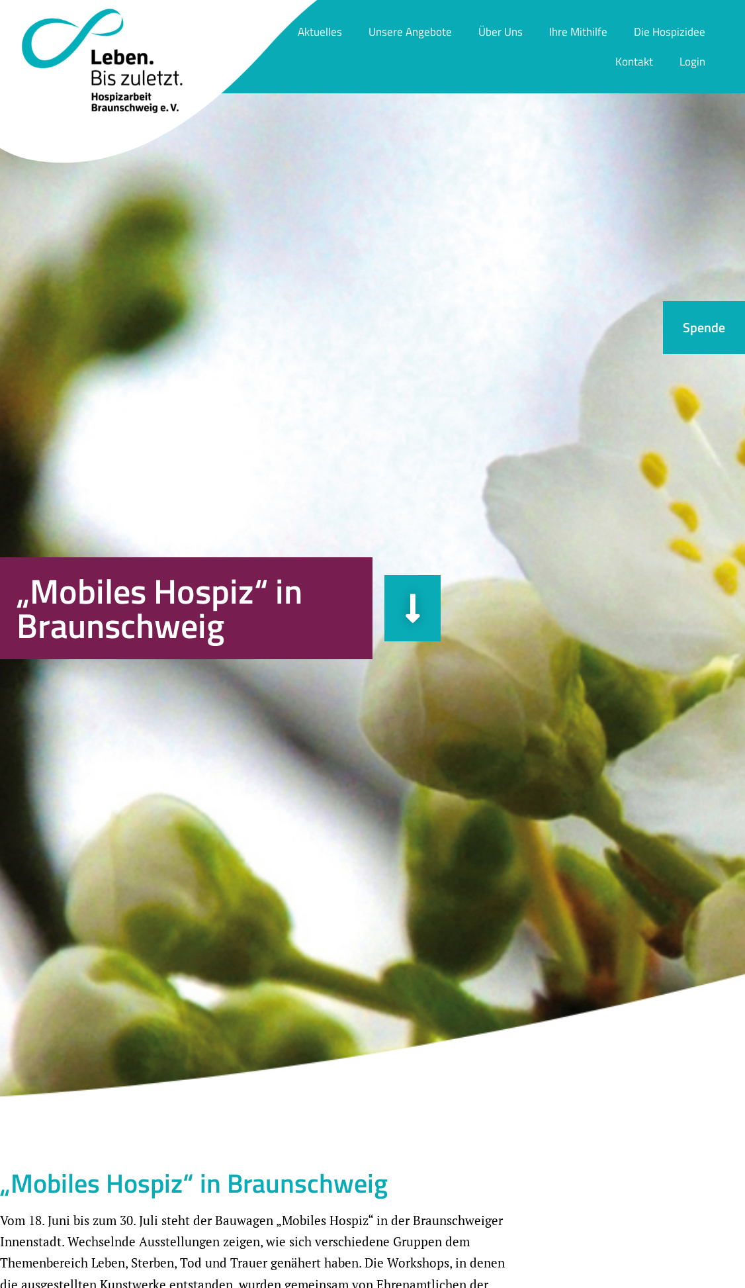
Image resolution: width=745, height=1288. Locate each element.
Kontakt (634, 61)
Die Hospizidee (669, 31)
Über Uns (500, 31)
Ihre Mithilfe (578, 31)
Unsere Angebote (410, 31)
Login (692, 61)
